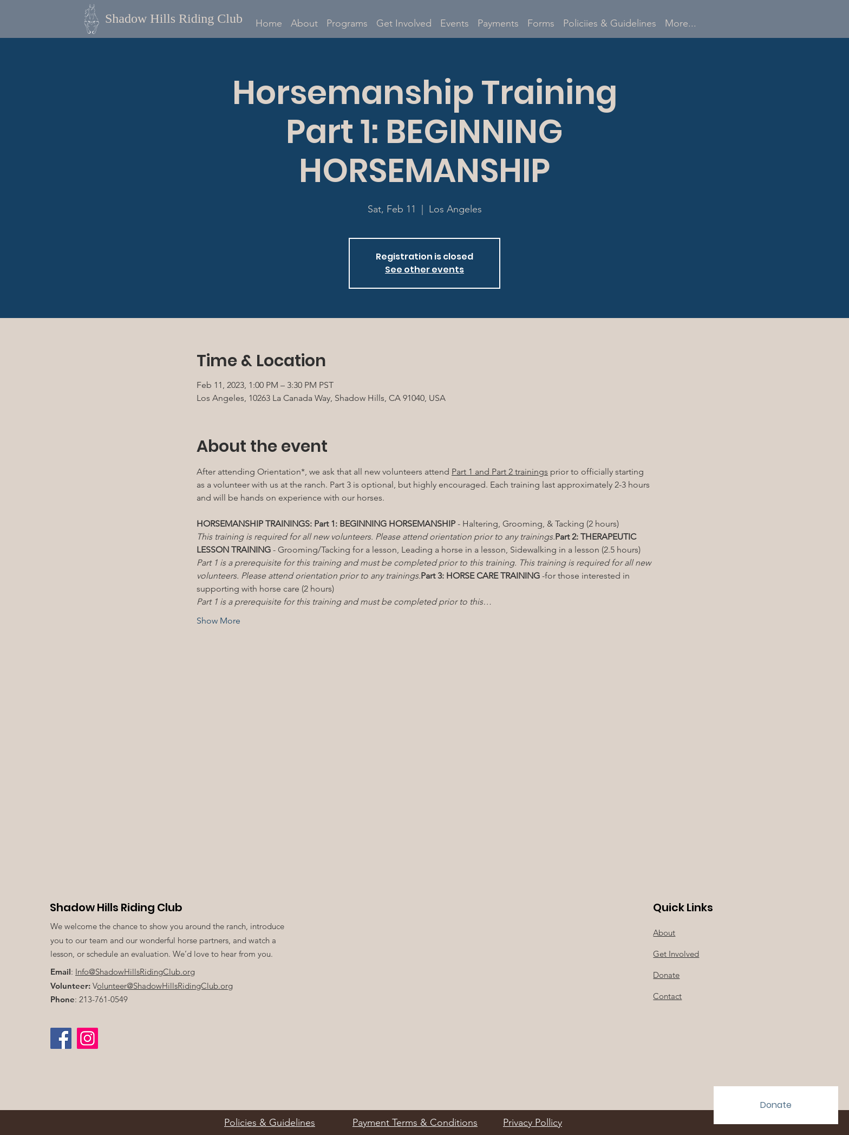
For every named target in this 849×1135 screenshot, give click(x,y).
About (664, 933)
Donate (666, 975)
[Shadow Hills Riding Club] (179, 19)
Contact (667, 996)
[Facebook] (60, 1038)
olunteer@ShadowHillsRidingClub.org (165, 986)
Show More (218, 620)
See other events (424, 269)
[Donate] (776, 1105)
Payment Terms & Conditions (415, 1122)
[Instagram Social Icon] (87, 1038)
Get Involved (676, 954)
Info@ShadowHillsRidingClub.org (135, 972)
